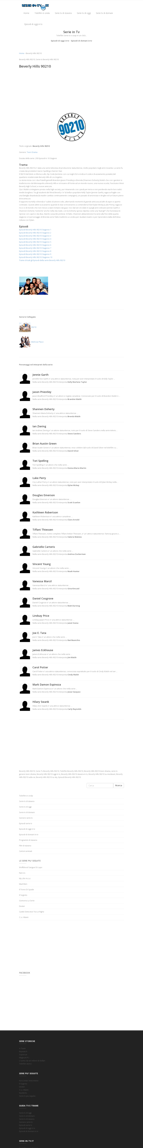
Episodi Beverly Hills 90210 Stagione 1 (35, 229)
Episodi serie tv (25, 823)
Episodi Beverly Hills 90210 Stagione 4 (35, 239)
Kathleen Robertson (45, 512)
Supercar (23, 1054)
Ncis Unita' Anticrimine (28, 1080)
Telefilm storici (25, 1063)
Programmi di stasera (28, 840)
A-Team (22, 1048)
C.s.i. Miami (23, 917)
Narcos (22, 873)
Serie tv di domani (104, 13)
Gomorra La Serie (27, 900)
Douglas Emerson (43, 495)
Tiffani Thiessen (42, 529)
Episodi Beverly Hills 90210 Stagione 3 (35, 235)
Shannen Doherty (43, 409)
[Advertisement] (71, 91)
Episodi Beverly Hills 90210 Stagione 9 (35, 254)
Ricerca (118, 785)
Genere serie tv (26, 818)
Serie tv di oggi (84, 13)
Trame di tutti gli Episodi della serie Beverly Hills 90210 (42, 260)
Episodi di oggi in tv (33, 24)
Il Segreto (23, 895)
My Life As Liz (25, 878)
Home (26, 13)
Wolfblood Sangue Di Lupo (30, 867)
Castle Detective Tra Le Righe (31, 911)
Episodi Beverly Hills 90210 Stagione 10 (35, 257)
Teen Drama (32, 152)
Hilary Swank (40, 701)
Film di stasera (25, 845)
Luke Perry (39, 478)
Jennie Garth (40, 374)
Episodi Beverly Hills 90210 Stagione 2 (35, 232)
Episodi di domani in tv (81, 40)
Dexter (22, 906)
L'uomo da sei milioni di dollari (32, 1060)
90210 (27, 327)
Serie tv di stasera (63, 13)
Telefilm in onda (42, 13)
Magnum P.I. (24, 1057)
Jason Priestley (41, 392)
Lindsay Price (40, 615)
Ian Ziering (39, 426)
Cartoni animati (25, 851)
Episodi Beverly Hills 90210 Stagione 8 (35, 251)
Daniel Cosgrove (42, 598)
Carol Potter (40, 667)
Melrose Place (31, 342)
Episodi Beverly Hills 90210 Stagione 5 (35, 242)
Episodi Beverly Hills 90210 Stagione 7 (35, 248)
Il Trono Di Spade (26, 889)
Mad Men (23, 884)
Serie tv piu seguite (27, 1096)
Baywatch (23, 1051)
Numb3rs (23, 1093)
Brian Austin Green (44, 443)
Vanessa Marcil (42, 581)
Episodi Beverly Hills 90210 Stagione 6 (35, 245)
